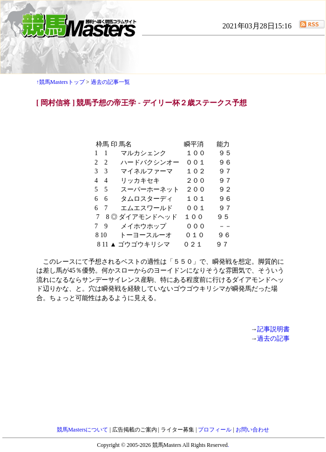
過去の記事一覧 (110, 82)
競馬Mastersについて (83, 429)
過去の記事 (273, 338)
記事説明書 (273, 329)
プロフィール (215, 429)
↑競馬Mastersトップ (60, 82)
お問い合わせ (252, 429)
